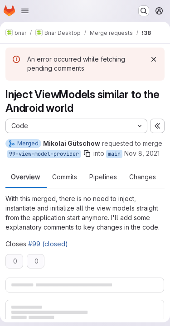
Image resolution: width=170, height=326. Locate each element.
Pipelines (103, 177)
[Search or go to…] (143, 10)
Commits (64, 177)
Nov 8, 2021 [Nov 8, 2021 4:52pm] (142, 153)
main (114, 154)
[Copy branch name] (87, 153)
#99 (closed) (48, 244)
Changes (142, 177)
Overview (25, 177)
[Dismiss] (153, 59)
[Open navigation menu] (25, 11)
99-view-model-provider (44, 154)
